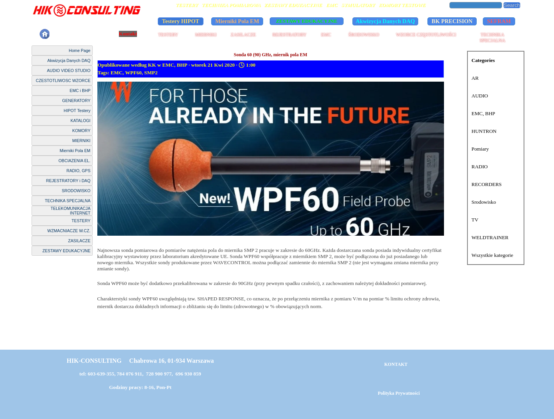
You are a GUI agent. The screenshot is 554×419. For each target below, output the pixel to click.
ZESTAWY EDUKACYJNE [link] (306, 21)
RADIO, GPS (78, 170)
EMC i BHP (80, 90)
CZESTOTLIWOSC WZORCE (63, 80)
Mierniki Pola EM (75, 150)
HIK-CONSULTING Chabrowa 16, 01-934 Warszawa (140, 360)
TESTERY (168, 34)
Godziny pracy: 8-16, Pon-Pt (140, 387)
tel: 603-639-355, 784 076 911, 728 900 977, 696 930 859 (140, 374)
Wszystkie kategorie (492, 255)
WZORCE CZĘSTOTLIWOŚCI (426, 34)
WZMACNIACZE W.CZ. (68, 230)
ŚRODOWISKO (363, 34)
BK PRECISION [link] (452, 21)
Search (512, 5)
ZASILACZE (243, 34)
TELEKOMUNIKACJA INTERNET (70, 210)
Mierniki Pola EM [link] (237, 21)
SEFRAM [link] (499, 21)
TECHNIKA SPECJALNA (493, 37)
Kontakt (128, 34)
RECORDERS (487, 184)
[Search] (475, 5)
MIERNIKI (205, 34)
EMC (326, 34)
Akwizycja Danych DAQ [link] (385, 21)
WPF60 (133, 72)
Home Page (79, 50)
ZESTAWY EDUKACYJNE (66, 250)
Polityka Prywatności (80, 34)
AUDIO (480, 96)
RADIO (480, 166)
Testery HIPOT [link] (180, 21)
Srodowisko (484, 202)
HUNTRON (484, 131)
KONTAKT (395, 364)
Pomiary (480, 149)
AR (475, 78)
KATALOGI (80, 120)
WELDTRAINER (490, 237)
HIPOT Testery (77, 110)
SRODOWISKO (76, 190)
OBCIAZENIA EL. (74, 160)
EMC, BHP (483, 113)
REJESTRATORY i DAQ (68, 180)
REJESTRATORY (289, 34)
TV (475, 220)
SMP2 (151, 72)
